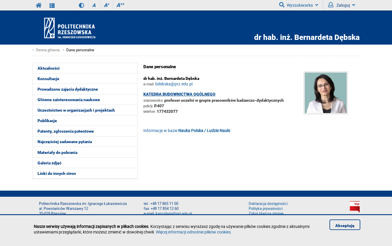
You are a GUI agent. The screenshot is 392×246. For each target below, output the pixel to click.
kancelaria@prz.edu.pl (174, 213)
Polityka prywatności (266, 208)
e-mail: (148, 84)
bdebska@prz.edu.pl (174, 84)
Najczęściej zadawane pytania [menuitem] (65, 141)
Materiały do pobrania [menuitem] (57, 152)
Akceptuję (344, 225)
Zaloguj (341, 5)
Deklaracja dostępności (268, 203)
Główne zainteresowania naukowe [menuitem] (69, 99)
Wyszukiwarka (298, 5)
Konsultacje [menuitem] (48, 78)
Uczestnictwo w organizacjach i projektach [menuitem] (76, 110)
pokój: (148, 105)
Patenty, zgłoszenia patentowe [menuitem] (66, 131)
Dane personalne (80, 50)
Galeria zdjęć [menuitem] (49, 163)
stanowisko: (153, 100)
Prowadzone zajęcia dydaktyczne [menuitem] (68, 89)
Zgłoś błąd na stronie (266, 213)
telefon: (149, 111)
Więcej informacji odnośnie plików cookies (193, 232)
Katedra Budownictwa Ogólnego (179, 94)
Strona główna (48, 50)
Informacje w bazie (186, 130)
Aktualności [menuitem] (49, 68)
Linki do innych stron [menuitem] (57, 173)
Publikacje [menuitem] (47, 120)
